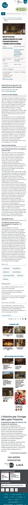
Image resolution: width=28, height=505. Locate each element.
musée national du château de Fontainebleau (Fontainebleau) (19, 52)
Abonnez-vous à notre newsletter (12, 485)
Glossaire (20, 497)
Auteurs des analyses (17, 494)
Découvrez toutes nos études (14, 18)
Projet (10, 499)
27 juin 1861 (17, 60)
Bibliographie (6, 284)
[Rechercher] (14, 13)
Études (6, 494)
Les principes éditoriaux (13, 502)
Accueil (4, 18)
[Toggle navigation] (3, 13)
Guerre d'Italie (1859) (8, 275)
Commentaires (6, 315)
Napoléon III (6, 272)
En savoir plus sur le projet (18, 453)
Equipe (16, 499)
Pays (13, 497)
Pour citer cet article (8, 302)
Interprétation (7, 219)
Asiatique (5, 279)
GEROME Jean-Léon (8, 48)
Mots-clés (5, 264)
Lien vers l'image (8, 79)
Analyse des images (9, 145)
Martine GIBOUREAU (11, 91)
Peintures (10, 69)
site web (18, 56)
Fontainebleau (16, 268)
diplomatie (20, 275)
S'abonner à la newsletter (22, 9)
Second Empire (16, 272)
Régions (6, 497)
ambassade (6, 268)
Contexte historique (10, 94)
